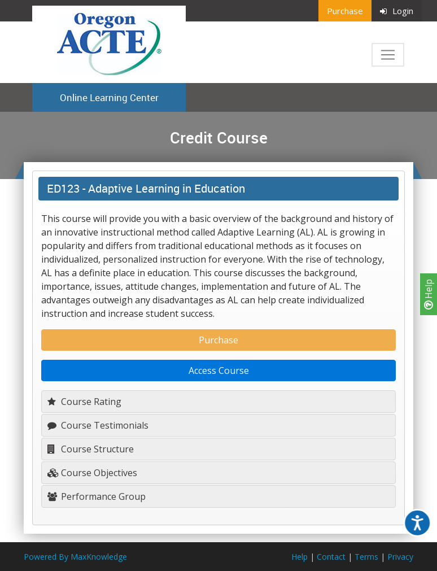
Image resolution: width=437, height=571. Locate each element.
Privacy (400, 556)
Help (428, 294)
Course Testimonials (97, 425)
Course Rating (84, 401)
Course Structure (90, 449)
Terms (366, 556)
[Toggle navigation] (388, 55)
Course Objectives (92, 473)
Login (396, 10)
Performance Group (96, 496)
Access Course (219, 370)
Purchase (345, 10)
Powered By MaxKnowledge (75, 556)
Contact (331, 556)
